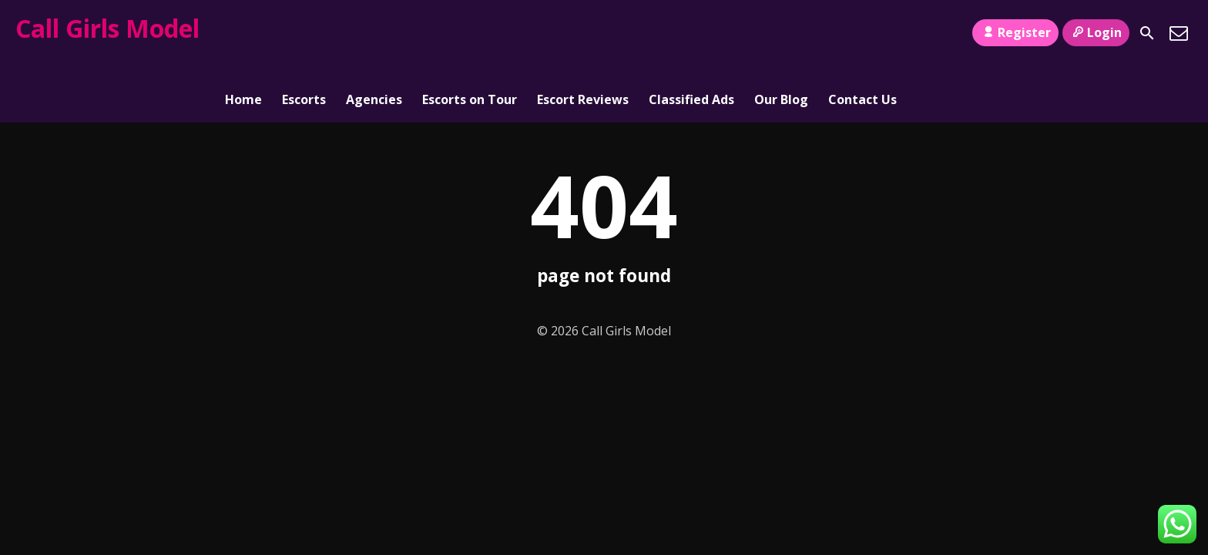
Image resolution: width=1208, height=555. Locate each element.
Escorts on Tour (469, 33)
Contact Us (862, 33)
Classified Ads (691, 33)
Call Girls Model (107, 28)
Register (1015, 32)
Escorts (304, 33)
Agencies (374, 33)
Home (243, 33)
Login (1096, 32)
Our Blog (781, 33)
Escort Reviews (583, 33)
